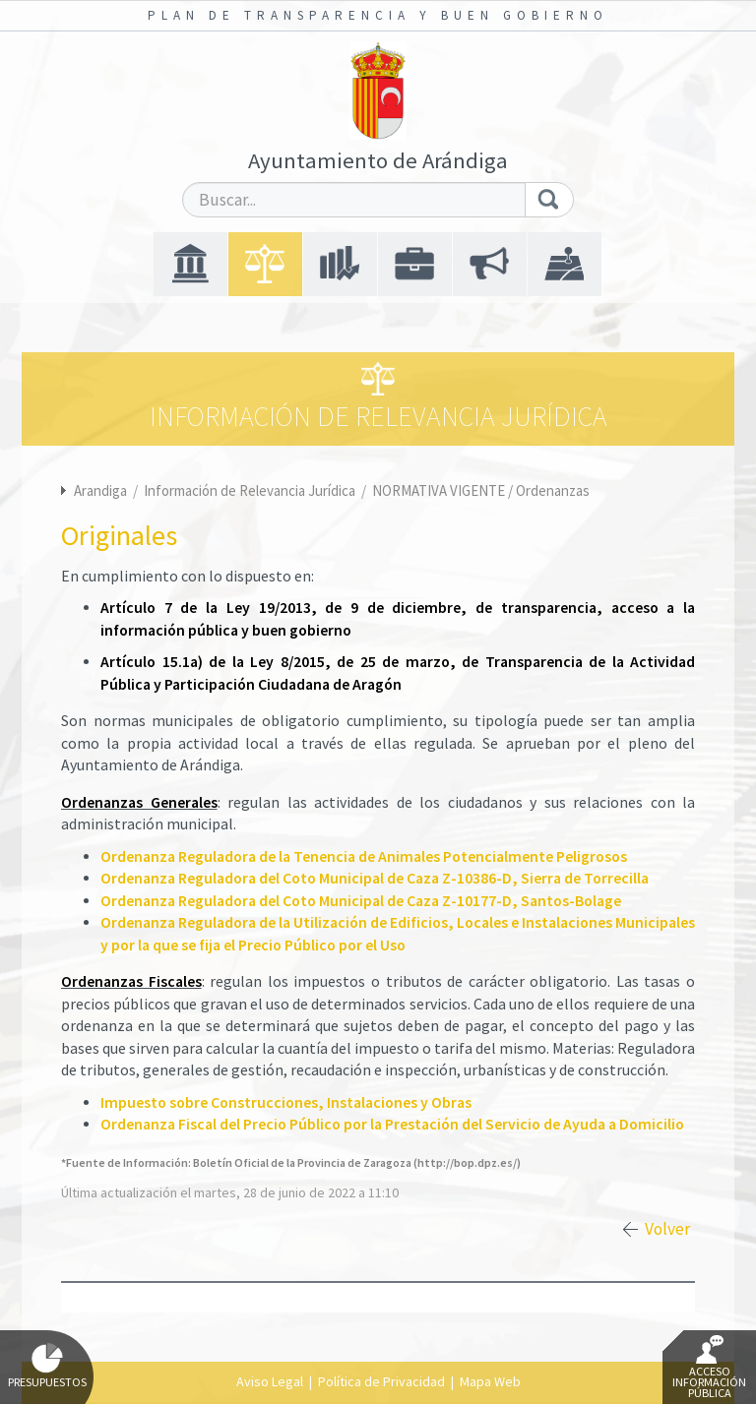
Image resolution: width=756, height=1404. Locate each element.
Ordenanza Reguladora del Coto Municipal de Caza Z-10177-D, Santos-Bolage (360, 900)
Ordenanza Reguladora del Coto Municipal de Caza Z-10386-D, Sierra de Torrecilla (374, 878)
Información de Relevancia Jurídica (251, 490)
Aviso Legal (269, 1381)
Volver (667, 1229)
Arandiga (100, 490)
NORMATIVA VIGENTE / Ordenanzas (481, 490)
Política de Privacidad (381, 1381)
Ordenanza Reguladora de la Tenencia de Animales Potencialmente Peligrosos (363, 856)
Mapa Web (490, 1381)
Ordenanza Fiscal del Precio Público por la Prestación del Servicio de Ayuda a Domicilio (392, 1124)
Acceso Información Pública (709, 1367)
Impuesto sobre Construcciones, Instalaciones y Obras (286, 1102)
